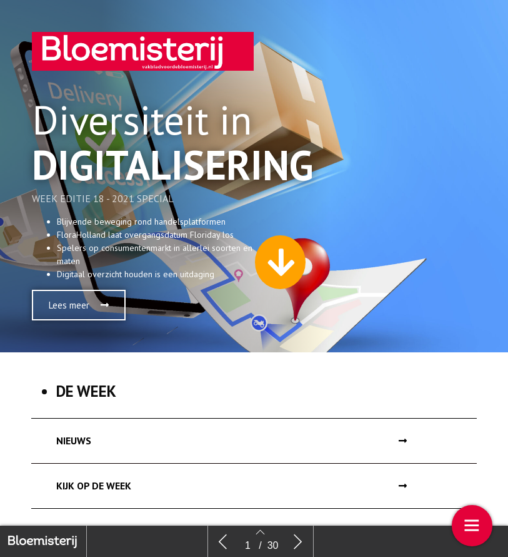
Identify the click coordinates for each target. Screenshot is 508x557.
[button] (79, 305)
